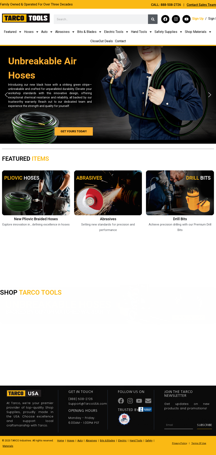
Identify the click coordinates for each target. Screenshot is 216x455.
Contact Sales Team (201, 5)
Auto (47, 32)
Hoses (31, 32)
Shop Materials (198, 32)
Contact (120, 41)
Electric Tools (116, 32)
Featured (13, 32)
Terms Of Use (198, 443)
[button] (6, 95)
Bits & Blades (89, 32)
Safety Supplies (169, 32)
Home (60, 440)
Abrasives (65, 32)
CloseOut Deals (101, 41)
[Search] (153, 19)
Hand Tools (141, 32)
